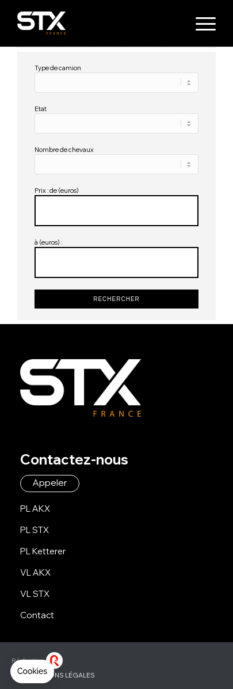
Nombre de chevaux (64, 150)
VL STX (34, 593)
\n (116, 83)
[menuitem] (200, 23)
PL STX (34, 529)
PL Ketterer (43, 551)
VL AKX (35, 572)
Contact (37, 615)
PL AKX (35, 508)
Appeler (49, 482)
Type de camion (58, 68)
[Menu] (200, 23)
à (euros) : (48, 242)
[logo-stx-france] (96, 23)
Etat (41, 109)
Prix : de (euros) (57, 190)
